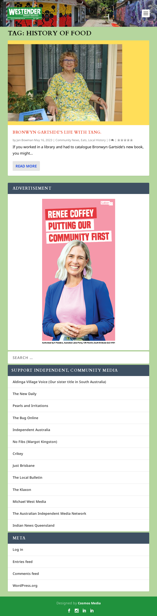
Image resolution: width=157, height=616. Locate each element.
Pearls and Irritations (30, 405)
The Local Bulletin (27, 477)
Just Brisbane (24, 465)
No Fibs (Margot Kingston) (35, 441)
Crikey (18, 453)
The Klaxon (22, 489)
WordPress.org (25, 585)
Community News (67, 140)
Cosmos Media (89, 603)
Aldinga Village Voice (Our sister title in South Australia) (59, 381)
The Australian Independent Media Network (49, 513)
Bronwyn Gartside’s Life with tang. (57, 132)
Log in (18, 549)
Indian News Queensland (34, 525)
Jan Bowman (25, 140)
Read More (26, 166)
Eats (84, 140)
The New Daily (25, 393)
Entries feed (23, 561)
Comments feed (26, 573)
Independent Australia (31, 429)
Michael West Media (29, 501)
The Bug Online (25, 417)
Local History (97, 140)
